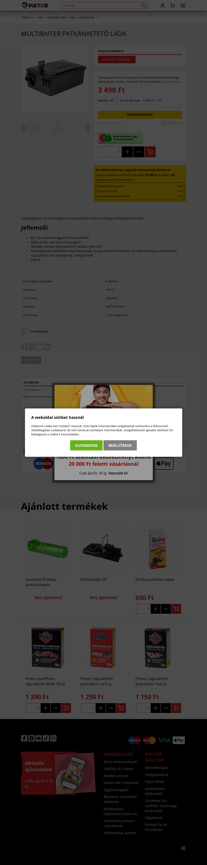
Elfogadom (86, 445)
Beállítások (120, 445)
